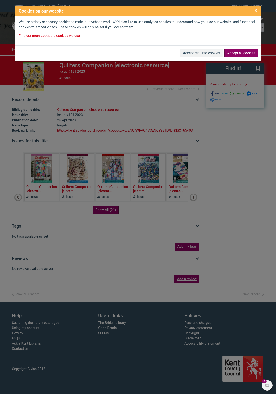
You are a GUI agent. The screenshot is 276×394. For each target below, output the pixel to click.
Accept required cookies (201, 53)
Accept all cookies (241, 53)
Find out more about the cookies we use (49, 36)
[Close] (256, 11)
